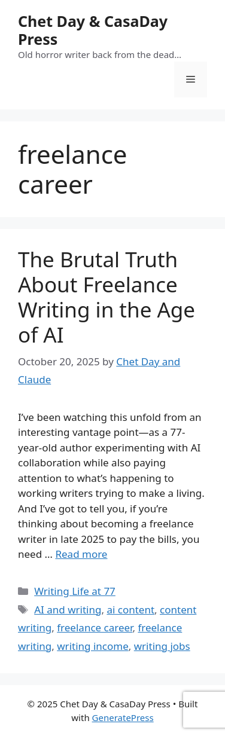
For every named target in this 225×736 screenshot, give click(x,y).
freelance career (94, 627)
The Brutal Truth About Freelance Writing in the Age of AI (106, 297)
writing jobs (162, 646)
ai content (130, 609)
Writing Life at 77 (74, 591)
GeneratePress (123, 717)
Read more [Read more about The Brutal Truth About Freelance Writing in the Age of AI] (81, 554)
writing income (93, 646)
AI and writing (67, 609)
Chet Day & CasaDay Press (93, 30)
